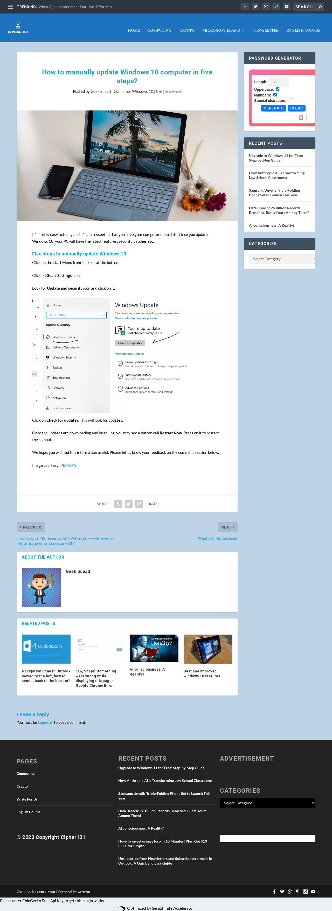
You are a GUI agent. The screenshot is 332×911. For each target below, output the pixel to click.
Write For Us (27, 794)
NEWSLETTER (266, 25)
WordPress (84, 886)
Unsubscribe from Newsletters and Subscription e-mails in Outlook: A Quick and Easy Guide (165, 855)
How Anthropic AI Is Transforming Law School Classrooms (277, 170)
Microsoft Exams (221, 25)
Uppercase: (264, 84)
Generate (274, 103)
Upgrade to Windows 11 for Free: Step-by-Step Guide (276, 152)
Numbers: (262, 90)
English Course (303, 25)
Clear (296, 103)
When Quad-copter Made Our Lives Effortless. (75, 6)
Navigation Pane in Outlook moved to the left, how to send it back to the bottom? (46, 670)
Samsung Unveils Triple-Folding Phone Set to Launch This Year (274, 187)
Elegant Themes (46, 886)
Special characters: (270, 95)
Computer (122, 86)
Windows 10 (142, 86)
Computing (160, 25)
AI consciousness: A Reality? (271, 220)
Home (134, 25)
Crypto (187, 25)
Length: (260, 77)
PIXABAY (68, 460)
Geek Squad (101, 86)
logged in (45, 717)
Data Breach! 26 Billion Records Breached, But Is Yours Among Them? (279, 205)
